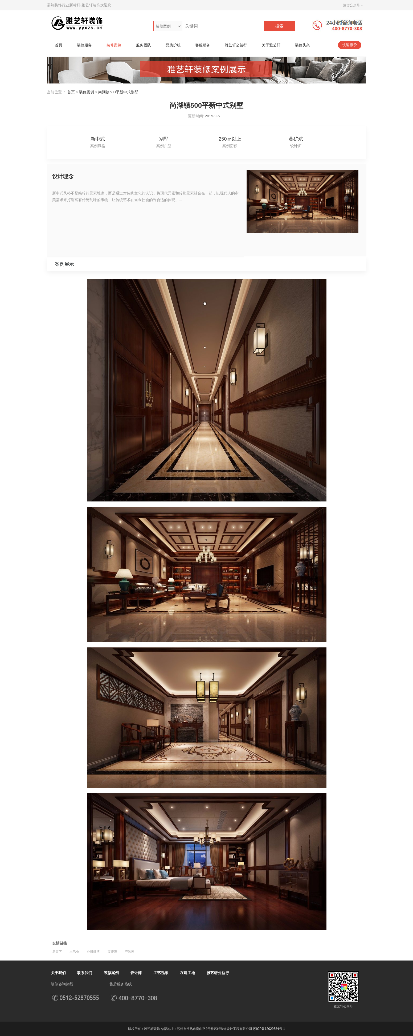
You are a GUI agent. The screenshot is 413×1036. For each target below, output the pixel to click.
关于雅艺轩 (271, 45)
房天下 (57, 952)
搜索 (279, 26)
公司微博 (93, 952)
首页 (58, 45)
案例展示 (64, 264)
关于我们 (58, 973)
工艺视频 (160, 973)
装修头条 (302, 45)
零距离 (112, 952)
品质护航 (173, 45)
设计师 (136, 973)
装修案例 (114, 45)
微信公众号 (351, 5)
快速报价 (349, 45)
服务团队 (143, 45)
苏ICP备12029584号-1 (269, 1029)
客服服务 (202, 45)
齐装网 (129, 952)
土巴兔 (74, 952)
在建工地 (187, 973)
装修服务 (84, 45)
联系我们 (84, 973)
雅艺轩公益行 (236, 45)
